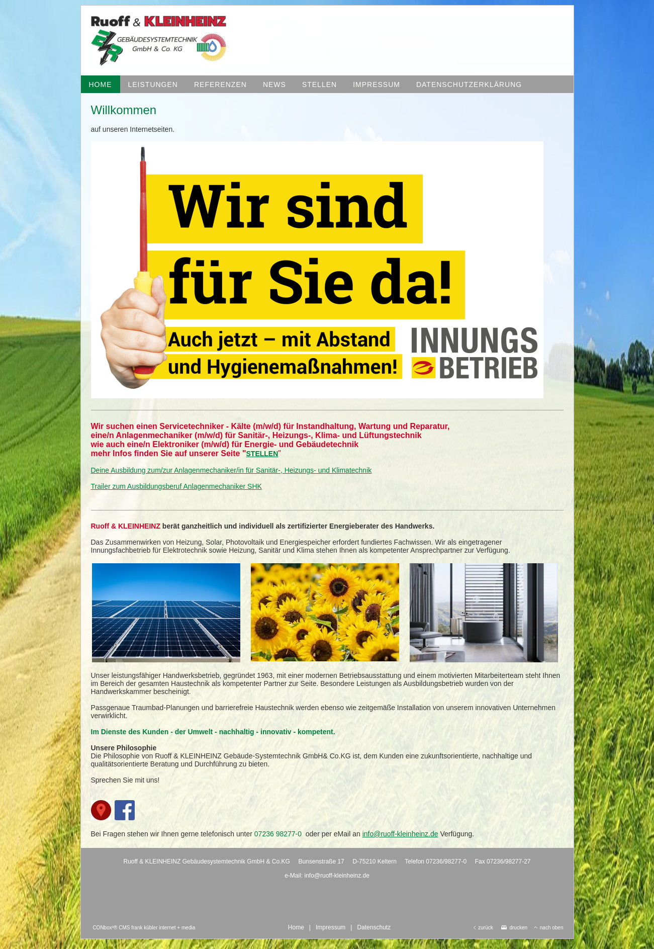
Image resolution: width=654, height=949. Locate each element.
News (274, 84)
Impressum (376, 84)
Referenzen (220, 84)
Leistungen (153, 84)
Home (100, 84)
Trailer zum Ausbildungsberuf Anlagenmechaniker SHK (176, 486)
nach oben (549, 927)
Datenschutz (374, 927)
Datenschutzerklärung (469, 84)
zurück (483, 927)
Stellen (319, 84)
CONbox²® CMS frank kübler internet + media (143, 927)
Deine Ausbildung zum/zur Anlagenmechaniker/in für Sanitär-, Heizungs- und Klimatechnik (231, 470)
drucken (514, 927)
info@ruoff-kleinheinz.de (400, 834)
